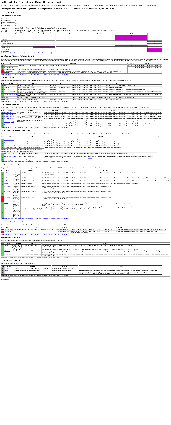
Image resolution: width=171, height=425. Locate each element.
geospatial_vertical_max (10, 125)
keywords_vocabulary (9, 91)
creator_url (7, 177)
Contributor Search (5, 47)
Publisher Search (5, 49)
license (6, 270)
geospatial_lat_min (8, 112)
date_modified (7, 191)
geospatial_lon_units (9, 140)
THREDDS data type (21, 272)
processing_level (9, 268)
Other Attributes (5, 51)
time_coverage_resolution (10, 159)
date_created (7, 186)
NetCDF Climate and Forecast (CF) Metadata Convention (136, 107)
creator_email (7, 180)
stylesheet (133, 5)
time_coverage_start (9, 120)
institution (6, 183)
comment (6, 99)
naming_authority (8, 67)
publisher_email (8, 254)
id (4, 65)
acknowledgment (8, 209)
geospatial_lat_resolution (10, 145)
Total (2, 35)
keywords (6, 89)
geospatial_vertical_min (10, 124)
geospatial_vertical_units (10, 147)
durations (90, 158)
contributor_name (8, 229)
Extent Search (4, 41)
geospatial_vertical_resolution (11, 149)
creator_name (7, 172)
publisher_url (7, 251)
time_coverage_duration (10, 156)
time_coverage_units (9, 153)
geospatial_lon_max (9, 118)
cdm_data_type (8, 272)
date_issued (7, 197)
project (6, 203)
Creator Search (4, 45)
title (5, 85)
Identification (4, 37)
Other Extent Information (7, 43)
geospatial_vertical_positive (11, 151)
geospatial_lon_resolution (10, 142)
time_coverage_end (9, 122)
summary (6, 87)
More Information (5, 279)
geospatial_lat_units (9, 143)
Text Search (4, 39)
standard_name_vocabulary (10, 94)
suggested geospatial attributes (32, 115)
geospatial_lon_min (9, 116)
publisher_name (8, 245)
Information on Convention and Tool (147, 5)
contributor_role (8, 231)
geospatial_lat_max (9, 114)
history (6, 97)
